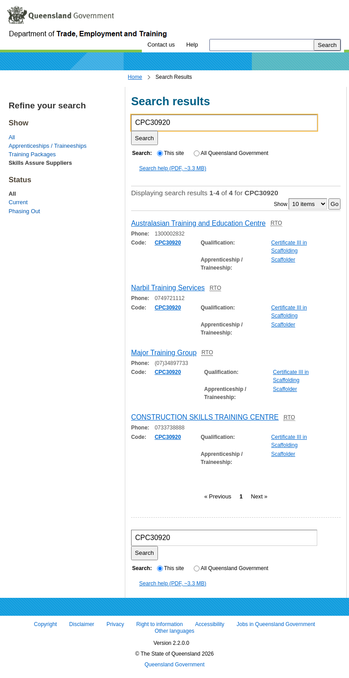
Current (18, 202)
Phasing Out (24, 211)
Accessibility (209, 624)
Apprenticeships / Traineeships (47, 145)
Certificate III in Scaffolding (289, 247)
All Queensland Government (231, 153)
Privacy (115, 624)
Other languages (175, 631)
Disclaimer (81, 624)
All (12, 137)
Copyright (45, 624)
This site (170, 153)
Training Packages (32, 154)
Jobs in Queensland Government (276, 624)
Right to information (159, 624)
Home (135, 77)
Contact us (160, 44)
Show (280, 204)
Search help (172, 168)
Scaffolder (283, 260)
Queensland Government (174, 664)
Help (192, 44)
